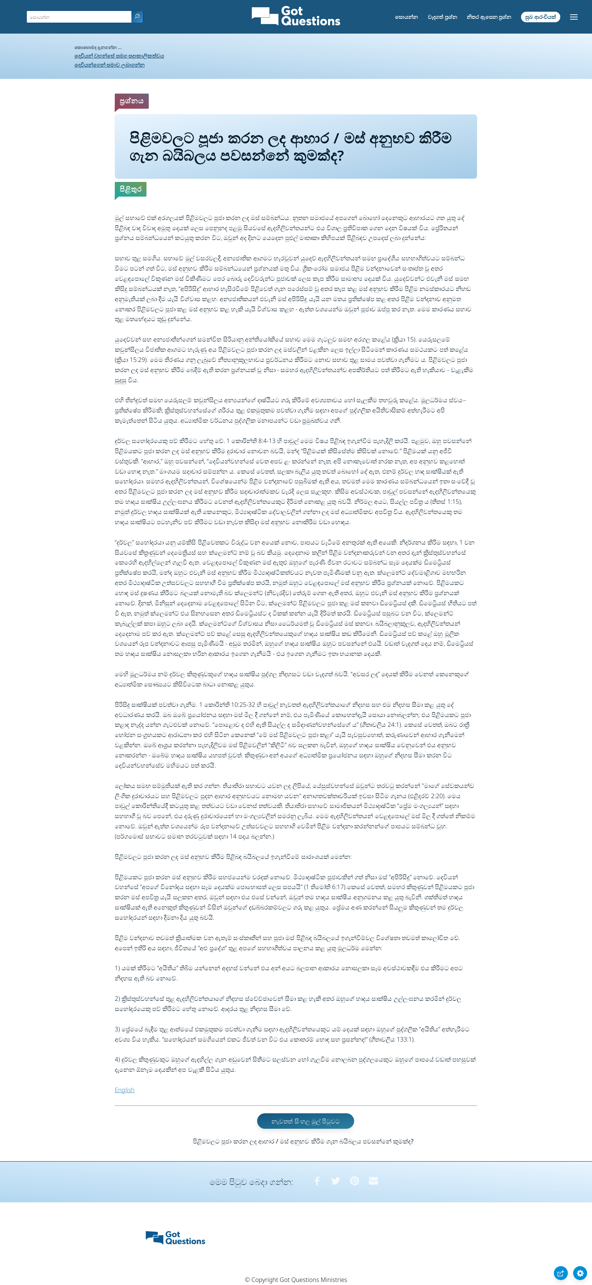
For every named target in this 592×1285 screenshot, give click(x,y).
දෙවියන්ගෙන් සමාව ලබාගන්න (109, 64)
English (124, 1090)
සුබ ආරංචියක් (540, 16)
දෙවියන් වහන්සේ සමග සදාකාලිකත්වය (119, 55)
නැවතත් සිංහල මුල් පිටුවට (305, 1121)
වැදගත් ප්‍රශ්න (442, 16)
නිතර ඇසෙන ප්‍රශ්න (489, 16)
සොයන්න (406, 16)
